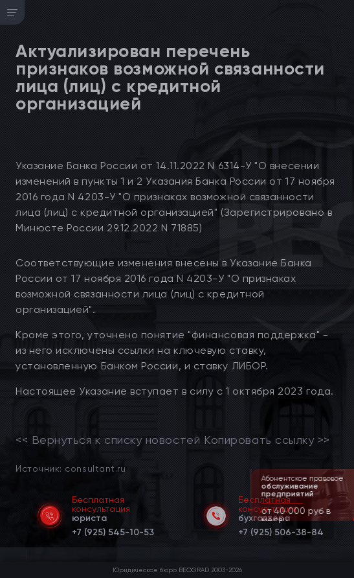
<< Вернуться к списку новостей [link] (108, 440)
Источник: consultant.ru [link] (71, 468)
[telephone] (113, 530)
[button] (345, 519)
